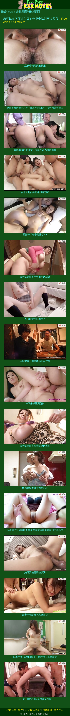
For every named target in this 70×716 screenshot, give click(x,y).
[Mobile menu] (3, 4)
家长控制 (58, 710)
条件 (20, 710)
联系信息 (11, 710)
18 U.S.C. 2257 (33, 710)
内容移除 (47, 710)
